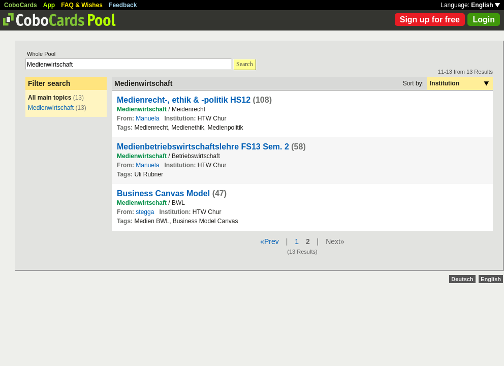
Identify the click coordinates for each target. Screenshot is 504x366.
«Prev (269, 241)
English (485, 5)
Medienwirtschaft (51, 107)
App (49, 5)
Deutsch (462, 279)
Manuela (147, 118)
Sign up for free (430, 19)
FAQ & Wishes (82, 5)
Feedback (123, 5)
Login (483, 19)
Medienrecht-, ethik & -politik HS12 (183, 100)
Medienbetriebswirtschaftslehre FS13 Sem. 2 (203, 146)
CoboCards (20, 5)
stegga (145, 212)
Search (244, 64)
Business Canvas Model (163, 193)
